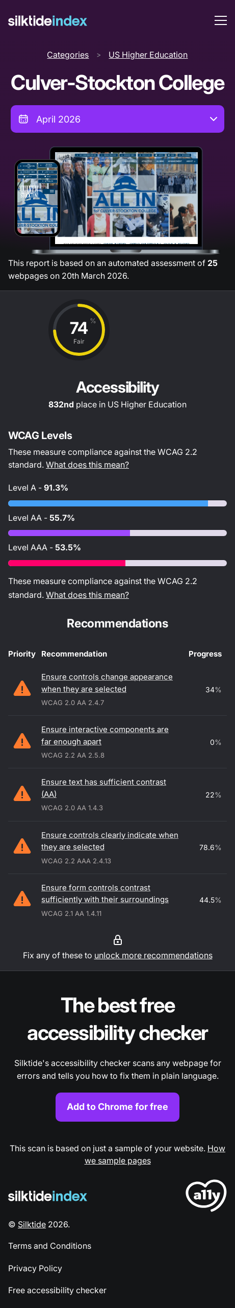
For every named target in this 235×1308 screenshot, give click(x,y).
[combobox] (117, 119)
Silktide (32, 1224)
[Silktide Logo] (47, 1196)
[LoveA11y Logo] (206, 1197)
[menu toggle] (221, 20)
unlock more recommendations (153, 955)
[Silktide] (47, 20)
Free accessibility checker (57, 1290)
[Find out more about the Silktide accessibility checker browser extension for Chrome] (117, 1056)
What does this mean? (87, 464)
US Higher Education (148, 55)
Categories (68, 55)
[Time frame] (117, 119)
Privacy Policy (35, 1268)
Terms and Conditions (49, 1246)
